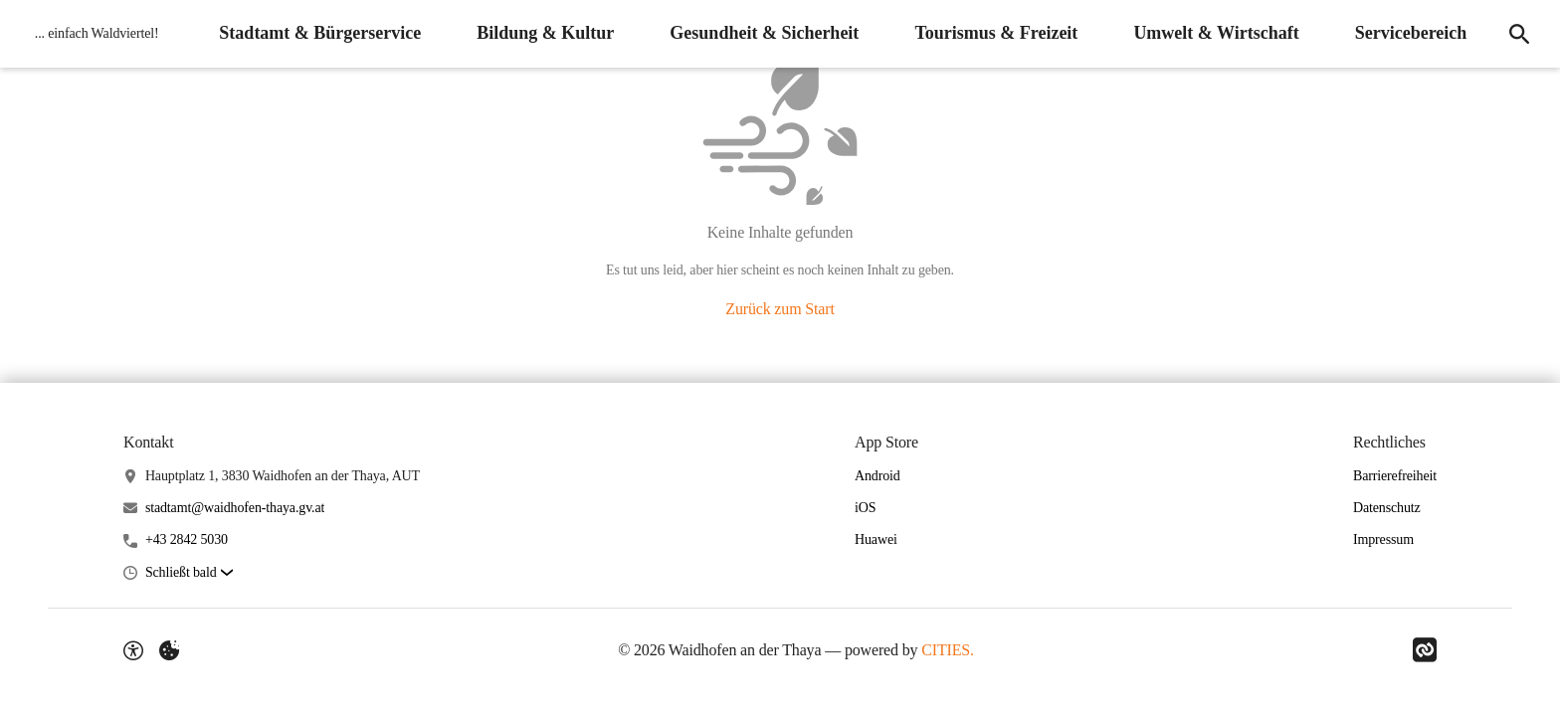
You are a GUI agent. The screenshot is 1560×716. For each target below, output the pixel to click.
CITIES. (947, 649)
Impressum (1383, 539)
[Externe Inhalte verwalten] (169, 650)
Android (877, 475)
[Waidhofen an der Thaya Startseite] (92, 34)
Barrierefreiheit (1395, 475)
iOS (865, 507)
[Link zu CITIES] (1425, 650)
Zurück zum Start (779, 308)
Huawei (876, 539)
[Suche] (1518, 34)
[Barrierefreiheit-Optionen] (133, 650)
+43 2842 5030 (186, 539)
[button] (189, 573)
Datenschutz (1387, 507)
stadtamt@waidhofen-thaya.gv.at (234, 507)
